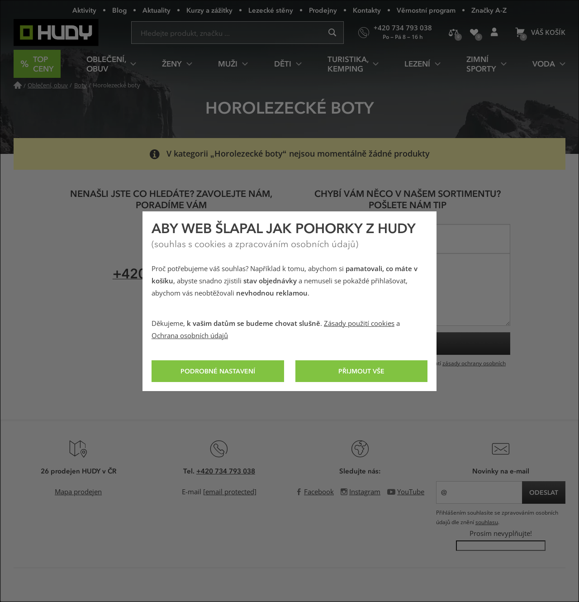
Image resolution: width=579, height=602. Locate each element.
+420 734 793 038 (225, 471)
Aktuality (156, 10)
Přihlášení (497, 36)
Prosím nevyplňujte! (501, 534)
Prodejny (323, 10)
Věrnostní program (426, 10)
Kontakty (367, 10)
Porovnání (456, 36)
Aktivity (84, 10)
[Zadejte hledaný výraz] (237, 32)
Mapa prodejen (78, 492)
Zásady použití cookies (359, 324)
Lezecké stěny (270, 10)
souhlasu (486, 522)
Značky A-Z (489, 10)
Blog (119, 10)
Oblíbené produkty (477, 36)
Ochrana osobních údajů (190, 336)
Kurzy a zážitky (209, 10)
